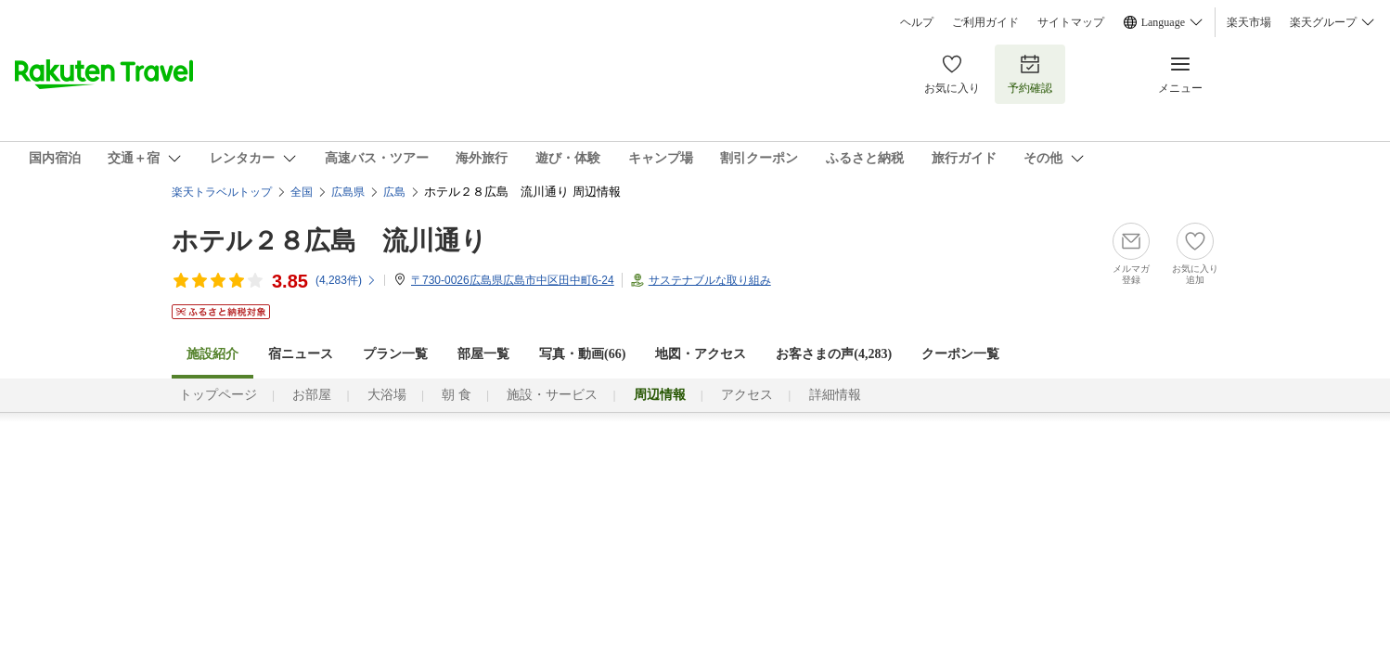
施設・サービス (552, 395)
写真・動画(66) (582, 354)
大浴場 (386, 395)
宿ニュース (300, 354)
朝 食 (456, 395)
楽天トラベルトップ (222, 192)
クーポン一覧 (960, 354)
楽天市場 (1249, 22)
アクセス (747, 395)
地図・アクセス (700, 354)
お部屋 (311, 395)
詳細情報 (835, 395)
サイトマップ (1070, 22)
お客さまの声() (834, 354)
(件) (346, 280)
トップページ (218, 395)
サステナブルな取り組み (710, 280)
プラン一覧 (395, 354)
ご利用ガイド (985, 22)
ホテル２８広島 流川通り (329, 240)
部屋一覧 (483, 354)
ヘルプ (916, 22)
